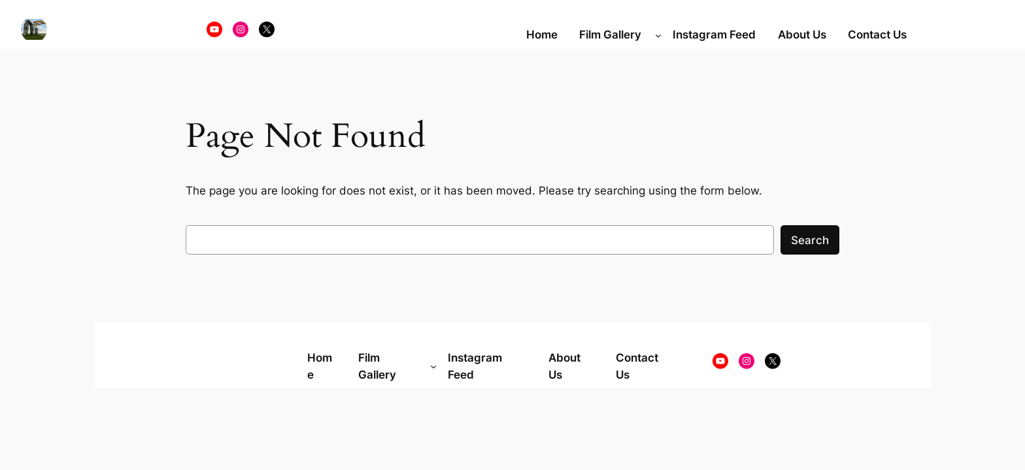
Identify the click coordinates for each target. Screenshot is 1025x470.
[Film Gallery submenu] (658, 34)
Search (810, 240)
